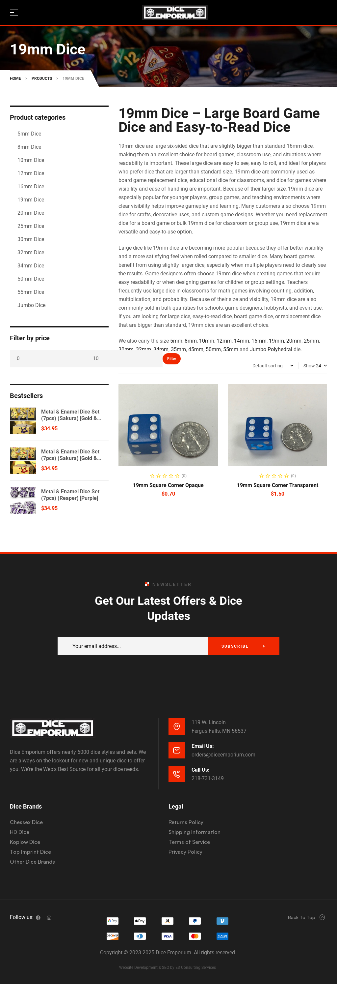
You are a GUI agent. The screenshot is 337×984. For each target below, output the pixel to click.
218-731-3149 (208, 778)
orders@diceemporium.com (223, 755)
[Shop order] (273, 365)
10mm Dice (30, 160)
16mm (259, 341)
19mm (276, 341)
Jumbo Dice (31, 305)
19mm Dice (30, 200)
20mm (293, 341)
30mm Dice (30, 239)
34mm (160, 349)
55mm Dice (30, 292)
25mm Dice (30, 226)
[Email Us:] (176, 750)
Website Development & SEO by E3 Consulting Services (167, 967)
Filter (171, 358)
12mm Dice (30, 173)
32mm (143, 349)
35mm (178, 349)
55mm (230, 349)
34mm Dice (30, 265)
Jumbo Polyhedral (271, 349)
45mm (195, 349)
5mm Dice (29, 134)
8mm (191, 341)
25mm (311, 341)
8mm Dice (29, 147)
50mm (213, 349)
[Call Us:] (176, 774)
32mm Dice (30, 252)
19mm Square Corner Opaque (168, 485)
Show (309, 365)
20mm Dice (30, 213)
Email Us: (203, 746)
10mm (206, 341)
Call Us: (201, 770)
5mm (176, 341)
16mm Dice (30, 186)
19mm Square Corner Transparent (277, 485)
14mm (241, 341)
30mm (126, 349)
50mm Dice (30, 279)
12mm (224, 341)
